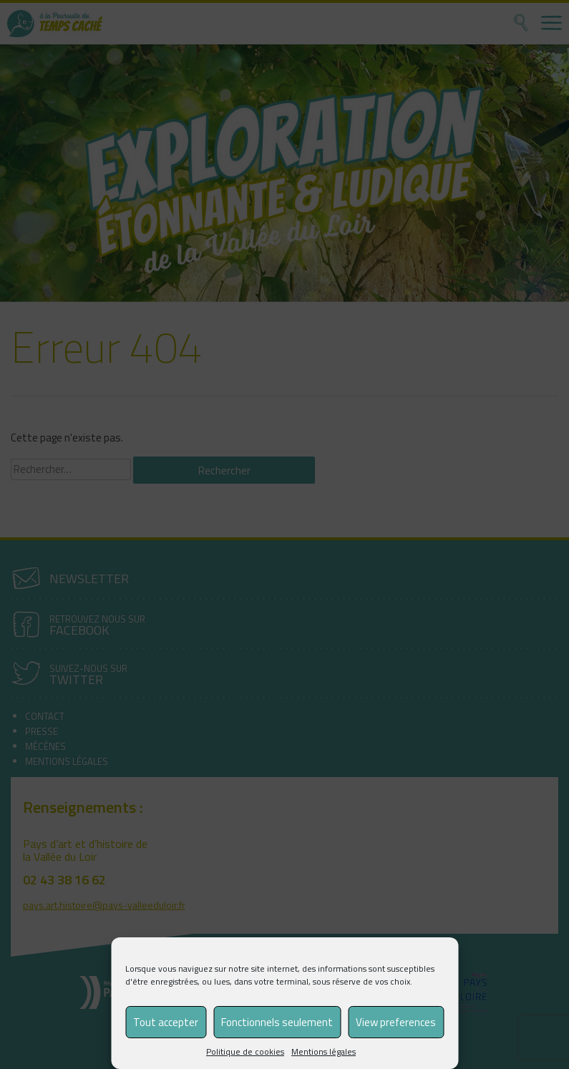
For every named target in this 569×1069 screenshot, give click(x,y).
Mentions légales (323, 1051)
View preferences (396, 1022)
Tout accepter (165, 1022)
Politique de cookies (245, 1051)
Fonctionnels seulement (277, 1022)
